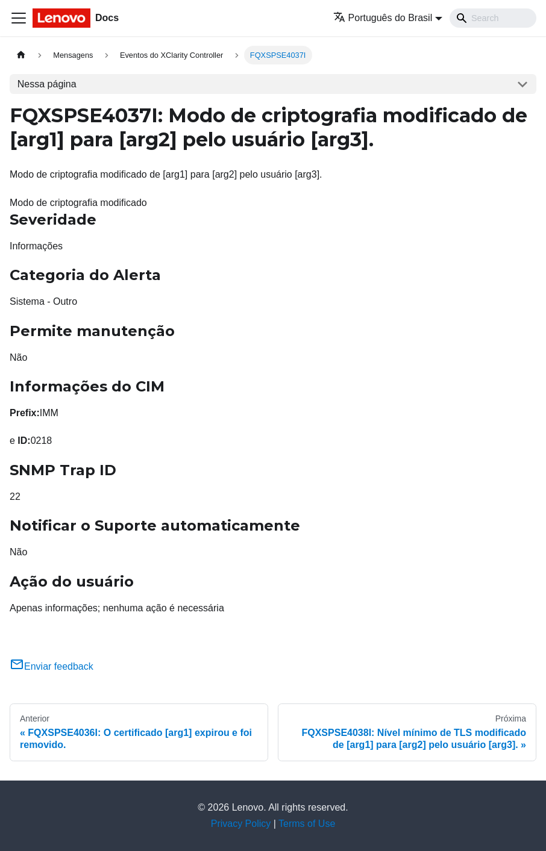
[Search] (493, 18)
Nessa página (47, 84)
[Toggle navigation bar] (19, 18)
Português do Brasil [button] (383, 18)
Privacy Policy (241, 823)
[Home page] (21, 55)
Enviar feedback (51, 666)
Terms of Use (306, 823)
